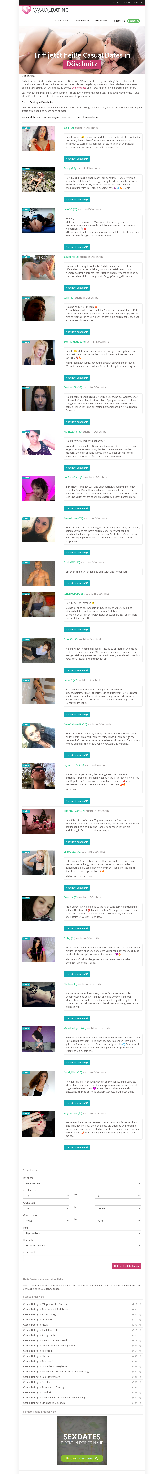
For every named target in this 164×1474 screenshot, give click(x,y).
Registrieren (126, 21)
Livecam (114, 2)
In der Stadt (29, 1252)
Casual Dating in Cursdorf (82, 1392)
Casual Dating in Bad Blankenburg (82, 1376)
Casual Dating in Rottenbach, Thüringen (82, 1387)
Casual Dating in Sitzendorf (82, 1361)
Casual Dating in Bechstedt (82, 1350)
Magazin (138, 2)
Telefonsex (126, 2)
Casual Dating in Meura (82, 1324)
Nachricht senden (77, 158)
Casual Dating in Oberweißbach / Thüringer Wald (82, 1345)
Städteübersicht (82, 21)
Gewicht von (30, 1215)
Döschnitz (92, 128)
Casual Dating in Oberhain (82, 1356)
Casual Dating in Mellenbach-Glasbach (82, 1402)
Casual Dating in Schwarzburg (82, 1314)
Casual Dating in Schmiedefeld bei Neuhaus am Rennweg (82, 1397)
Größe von (29, 1202)
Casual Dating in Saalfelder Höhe (82, 1330)
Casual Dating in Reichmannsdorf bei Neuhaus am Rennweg (82, 1371)
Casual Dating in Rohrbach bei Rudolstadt (82, 1309)
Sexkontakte (79, 87)
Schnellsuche (101, 21)
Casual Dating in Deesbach (82, 1382)
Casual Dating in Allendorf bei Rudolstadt (82, 1340)
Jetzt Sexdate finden (126, 1266)
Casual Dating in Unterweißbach (82, 1319)
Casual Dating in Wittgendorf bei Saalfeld (82, 1304)
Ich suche (28, 1178)
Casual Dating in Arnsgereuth (82, 1335)
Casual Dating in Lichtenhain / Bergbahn (82, 1366)
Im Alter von (30, 1190)
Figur (26, 1227)
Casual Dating (61, 21)
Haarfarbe (28, 1240)
